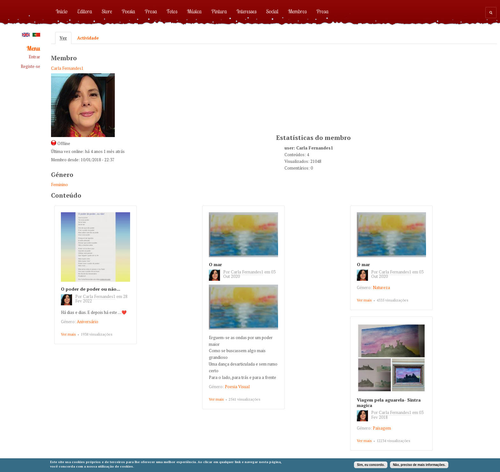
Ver (65, 38)
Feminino (59, 184)
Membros (297, 11)
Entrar (34, 57)
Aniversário (87, 321)
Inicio (62, 11)
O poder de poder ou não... (90, 289)
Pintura (219, 11)
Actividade (88, 38)
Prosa (151, 11)
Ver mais (68, 334)
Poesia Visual (237, 386)
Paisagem (382, 428)
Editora (84, 11)
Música (194, 11)
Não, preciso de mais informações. (419, 465)
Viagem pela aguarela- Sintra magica (389, 402)
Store (107, 11)
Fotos (171, 11)
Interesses (247, 11)
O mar (215, 264)
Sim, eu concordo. (371, 465)
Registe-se (30, 66)
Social (272, 11)
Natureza (381, 287)
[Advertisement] (324, 88)
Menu (33, 48)
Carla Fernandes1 (67, 68)
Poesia (128, 11)
